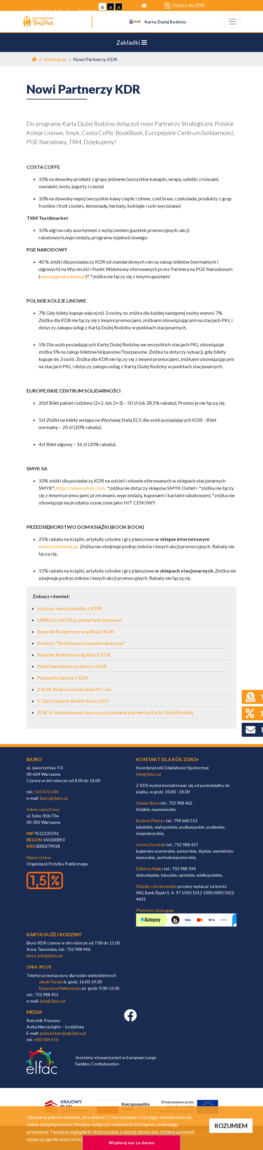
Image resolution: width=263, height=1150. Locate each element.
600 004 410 (46, 1039)
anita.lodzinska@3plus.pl (63, 1033)
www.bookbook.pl (58, 546)
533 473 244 (46, 791)
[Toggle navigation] (232, 22)
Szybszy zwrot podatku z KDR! (69, 608)
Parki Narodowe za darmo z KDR (72, 666)
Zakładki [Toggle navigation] (131, 42)
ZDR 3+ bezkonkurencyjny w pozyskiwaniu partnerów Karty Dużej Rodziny (115, 712)
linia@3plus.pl (52, 1000)
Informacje (55, 59)
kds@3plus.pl (148, 774)
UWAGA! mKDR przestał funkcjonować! (79, 620)
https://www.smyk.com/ (81, 488)
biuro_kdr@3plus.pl (44, 955)
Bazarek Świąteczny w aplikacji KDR (75, 631)
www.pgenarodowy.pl (63, 276)
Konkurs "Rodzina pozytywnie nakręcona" (81, 643)
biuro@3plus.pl (54, 798)
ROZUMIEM (230, 1125)
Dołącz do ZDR (185, 5)
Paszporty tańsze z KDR (62, 678)
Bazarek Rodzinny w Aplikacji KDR (73, 654)
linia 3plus (38, 966)
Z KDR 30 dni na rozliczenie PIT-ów (74, 689)
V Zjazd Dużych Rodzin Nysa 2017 (73, 701)
